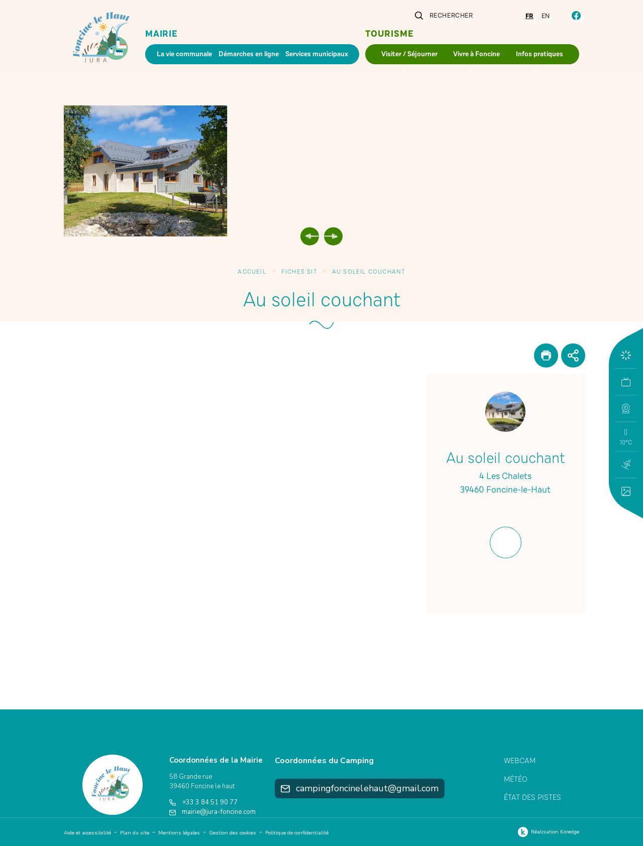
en (546, 16)
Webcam (519, 761)
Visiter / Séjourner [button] (409, 54)
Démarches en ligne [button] (249, 54)
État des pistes (532, 797)
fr (529, 16)
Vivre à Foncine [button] (476, 54)
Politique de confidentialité (297, 832)
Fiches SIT (299, 272)
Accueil (252, 272)
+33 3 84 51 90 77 (203, 802)
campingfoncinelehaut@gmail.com (360, 788)
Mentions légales (179, 832)
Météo (515, 779)
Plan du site (134, 832)
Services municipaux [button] (316, 54)
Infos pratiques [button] (539, 54)
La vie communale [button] (184, 54)
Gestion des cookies (232, 832)
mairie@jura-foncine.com (212, 811)
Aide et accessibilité (87, 832)
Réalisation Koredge (547, 832)
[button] (626, 408)
